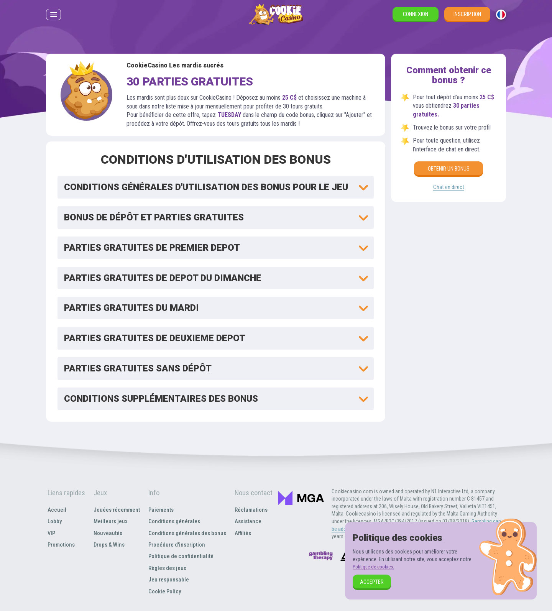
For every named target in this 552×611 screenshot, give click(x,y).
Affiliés (244, 533)
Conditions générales (174, 521)
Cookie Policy (164, 591)
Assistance (249, 521)
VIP (51, 533)
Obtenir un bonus (449, 169)
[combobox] (501, 19)
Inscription (467, 18)
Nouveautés (106, 533)
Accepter (372, 582)
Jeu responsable (168, 579)
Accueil (56, 509)
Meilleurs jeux (109, 521)
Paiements (160, 509)
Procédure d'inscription (177, 544)
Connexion (415, 18)
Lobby (54, 521)
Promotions (61, 544)
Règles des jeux (167, 568)
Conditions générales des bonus (187, 533)
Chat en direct (448, 187)
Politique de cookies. (375, 566)
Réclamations (252, 509)
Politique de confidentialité (180, 556)
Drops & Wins (108, 544)
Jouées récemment (115, 509)
